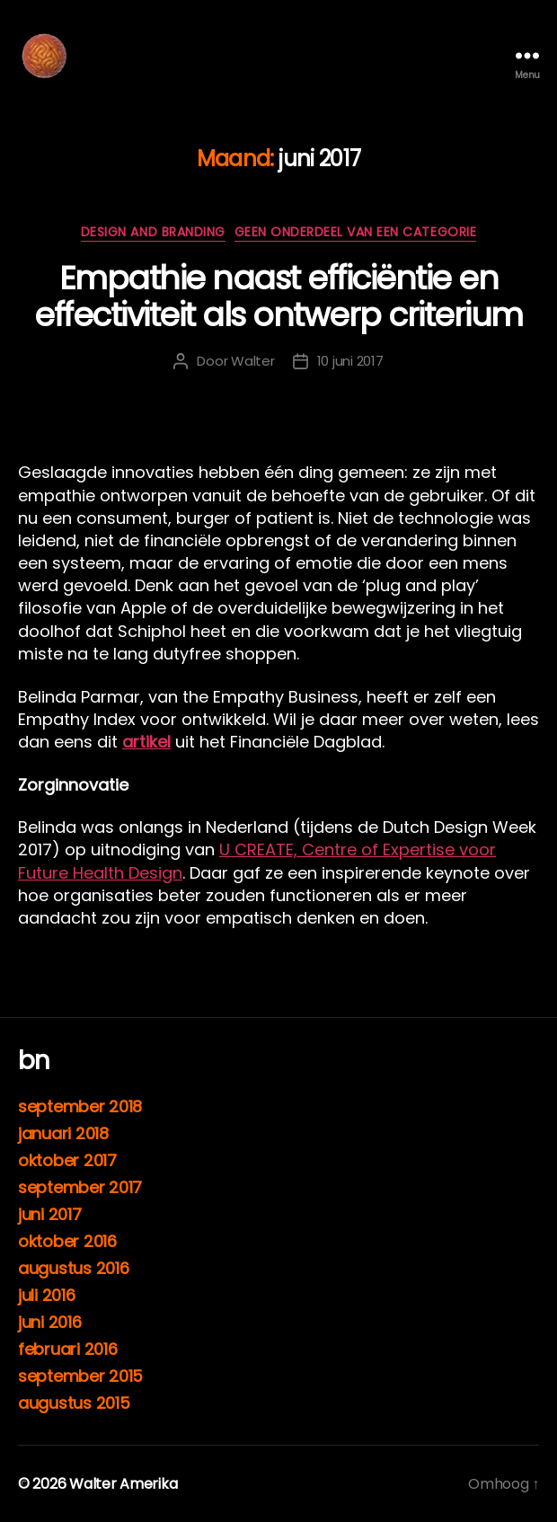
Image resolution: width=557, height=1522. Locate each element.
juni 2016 (50, 1322)
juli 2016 (46, 1295)
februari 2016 (68, 1349)
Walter (252, 360)
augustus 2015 (74, 1403)
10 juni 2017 (350, 360)
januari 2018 (63, 1133)
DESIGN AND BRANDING (153, 233)
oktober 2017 (67, 1160)
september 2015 (80, 1376)
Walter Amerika (123, 1483)
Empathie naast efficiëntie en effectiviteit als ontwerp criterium (278, 296)
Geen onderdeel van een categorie (355, 233)
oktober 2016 (67, 1241)
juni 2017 (50, 1214)
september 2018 (80, 1106)
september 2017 (80, 1187)
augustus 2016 (73, 1268)
